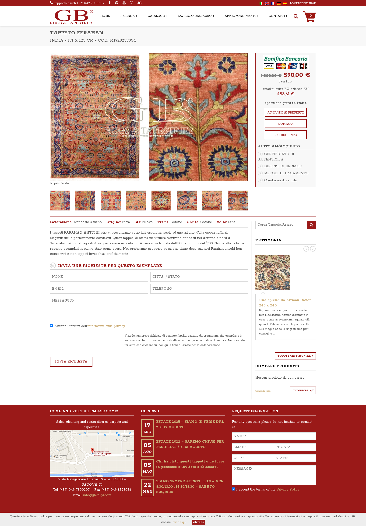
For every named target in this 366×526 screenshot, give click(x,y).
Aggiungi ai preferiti (285, 112)
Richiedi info (285, 135)
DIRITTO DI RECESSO (283, 166)
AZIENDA (127, 16)
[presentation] (85, 343)
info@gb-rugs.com (97, 495)
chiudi (198, 522)
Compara (285, 124)
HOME (105, 16)
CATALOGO (156, 16)
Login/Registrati (303, 3)
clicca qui (179, 522)
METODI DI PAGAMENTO (286, 173)
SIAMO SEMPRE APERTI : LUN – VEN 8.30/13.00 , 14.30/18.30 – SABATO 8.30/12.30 (190, 486)
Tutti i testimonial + (295, 356)
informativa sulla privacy (106, 326)
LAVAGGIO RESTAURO (195, 16)
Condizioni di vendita (280, 180)
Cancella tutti (263, 391)
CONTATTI (277, 16)
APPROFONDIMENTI (240, 16)
